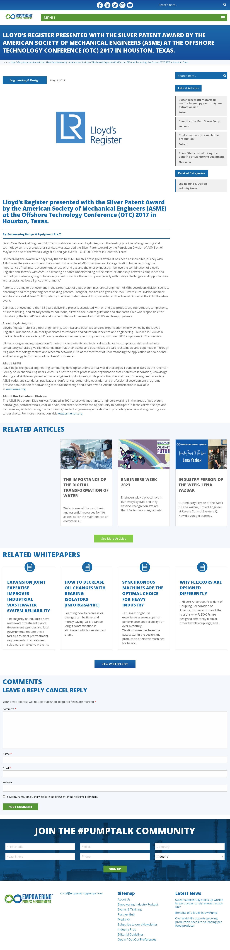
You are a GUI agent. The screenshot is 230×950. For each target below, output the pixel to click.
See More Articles (113, 539)
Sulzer (183, 112)
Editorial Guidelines (131, 934)
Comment (9, 709)
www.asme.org (16, 389)
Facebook (100, 5)
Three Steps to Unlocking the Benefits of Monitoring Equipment (201, 154)
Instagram (122, 5)
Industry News (188, 188)
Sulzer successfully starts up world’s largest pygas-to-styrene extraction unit (200, 103)
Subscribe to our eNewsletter (137, 924)
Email (7, 768)
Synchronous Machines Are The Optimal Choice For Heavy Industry (142, 593)
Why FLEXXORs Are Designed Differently (201, 587)
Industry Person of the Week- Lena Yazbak (200, 485)
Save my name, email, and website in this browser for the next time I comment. (52, 796)
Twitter (115, 5)
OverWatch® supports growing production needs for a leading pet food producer (198, 921)
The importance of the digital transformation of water (85, 487)
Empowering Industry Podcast (138, 904)
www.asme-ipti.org (70, 413)
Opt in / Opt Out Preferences (137, 939)
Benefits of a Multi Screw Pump (199, 121)
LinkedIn (107, 5)
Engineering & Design (25, 80)
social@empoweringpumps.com (81, 893)
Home (6, 62)
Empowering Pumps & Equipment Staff (34, 234)
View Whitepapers (115, 664)
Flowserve (185, 162)
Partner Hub (126, 914)
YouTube (130, 5)
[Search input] (174, 4)
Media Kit (124, 919)
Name (7, 754)
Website (7, 782)
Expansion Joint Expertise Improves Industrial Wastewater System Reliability (28, 596)
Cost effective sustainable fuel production (199, 136)
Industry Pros (127, 929)
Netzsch (184, 126)
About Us (124, 899)
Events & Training (130, 909)
